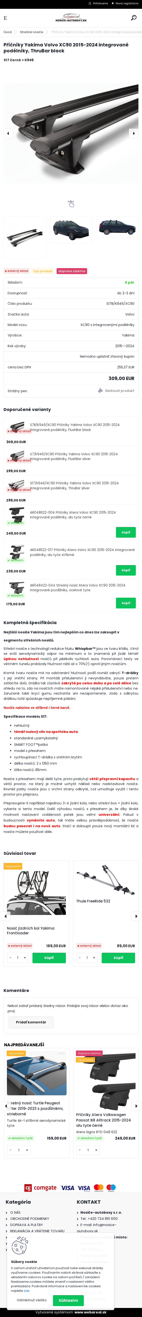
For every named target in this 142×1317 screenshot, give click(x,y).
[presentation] (8, 133)
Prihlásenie (100, 3)
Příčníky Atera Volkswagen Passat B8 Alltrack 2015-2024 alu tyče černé (103, 1120)
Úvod (8, 32)
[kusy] (18, 957)
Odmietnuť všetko (32, 1300)
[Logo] (71, 18)
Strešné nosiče (31, 32)
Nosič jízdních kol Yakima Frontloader (30, 931)
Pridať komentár (31, 1022)
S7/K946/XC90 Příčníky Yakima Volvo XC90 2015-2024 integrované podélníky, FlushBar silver (74, 456)
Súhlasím (68, 1300)
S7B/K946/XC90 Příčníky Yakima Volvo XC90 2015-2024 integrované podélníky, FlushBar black (75, 427)
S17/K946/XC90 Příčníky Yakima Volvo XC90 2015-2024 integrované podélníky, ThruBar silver (74, 485)
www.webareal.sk (90, 1312)
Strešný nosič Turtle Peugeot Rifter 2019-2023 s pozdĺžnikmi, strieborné (35, 1109)
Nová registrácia (127, 3)
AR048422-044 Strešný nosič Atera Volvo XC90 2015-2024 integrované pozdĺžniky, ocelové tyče (78, 587)
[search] (133, 17)
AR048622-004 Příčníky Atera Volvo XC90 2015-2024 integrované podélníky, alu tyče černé (73, 515)
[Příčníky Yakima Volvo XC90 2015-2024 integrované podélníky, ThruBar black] (71, 133)
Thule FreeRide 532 (93, 901)
